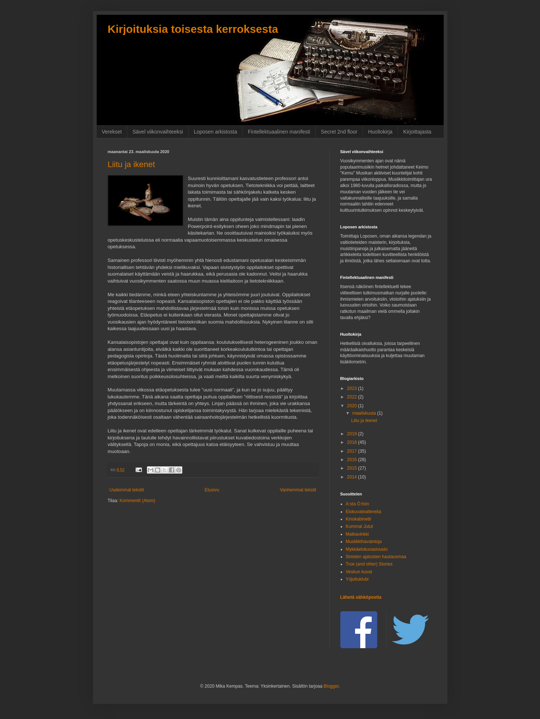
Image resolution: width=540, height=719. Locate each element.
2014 (352, 477)
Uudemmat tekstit (127, 489)
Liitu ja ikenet (131, 164)
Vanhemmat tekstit (298, 489)
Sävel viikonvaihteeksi (158, 132)
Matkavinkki (357, 534)
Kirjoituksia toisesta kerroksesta (193, 29)
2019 (352, 433)
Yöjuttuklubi (357, 579)
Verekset (112, 132)
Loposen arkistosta (215, 132)
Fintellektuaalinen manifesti (279, 132)
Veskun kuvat (359, 571)
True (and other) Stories (369, 564)
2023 (352, 388)
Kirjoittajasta (417, 132)
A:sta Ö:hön (357, 504)
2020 (352, 405)
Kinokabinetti (358, 519)
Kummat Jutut (359, 526)
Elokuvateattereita (363, 511)
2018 (352, 442)
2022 (352, 397)
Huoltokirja (380, 132)
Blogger (331, 686)
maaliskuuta (364, 413)
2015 (352, 468)
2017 (352, 451)
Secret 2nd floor (339, 132)
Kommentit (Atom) (137, 500)
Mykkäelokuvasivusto (367, 549)
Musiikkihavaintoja (364, 541)
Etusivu (211, 489)
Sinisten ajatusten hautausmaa (376, 556)
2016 (352, 459)
